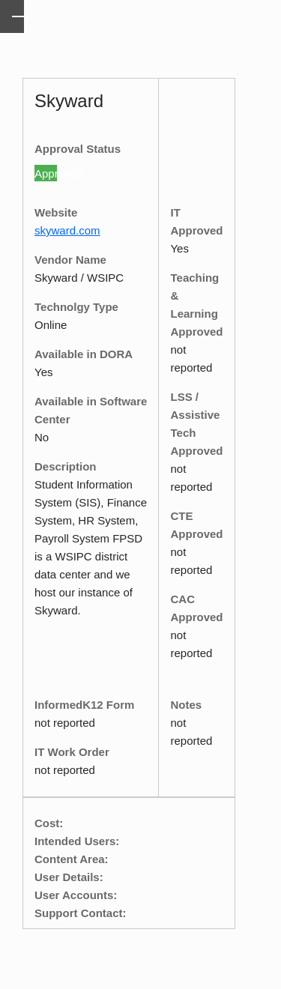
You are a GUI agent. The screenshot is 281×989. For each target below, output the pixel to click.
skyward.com (67, 230)
